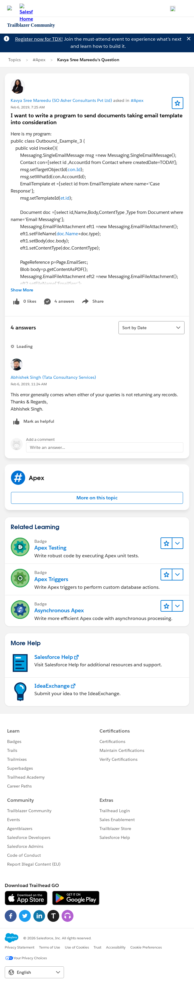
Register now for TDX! (39, 39)
